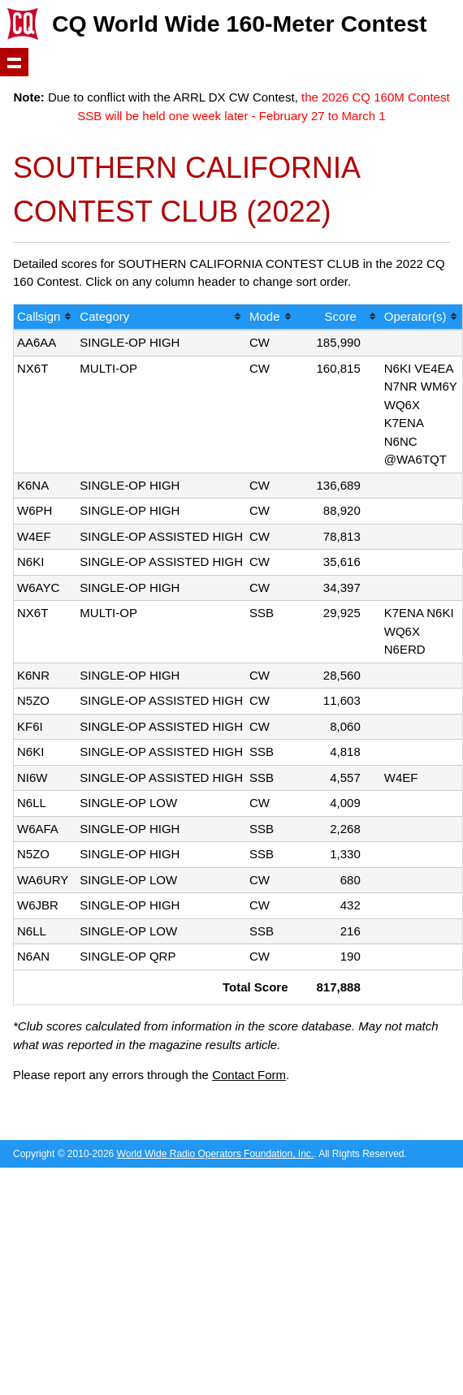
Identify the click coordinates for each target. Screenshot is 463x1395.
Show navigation (14, 62)
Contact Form (249, 1075)
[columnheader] (45, 317)
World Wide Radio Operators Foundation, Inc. (215, 1154)
